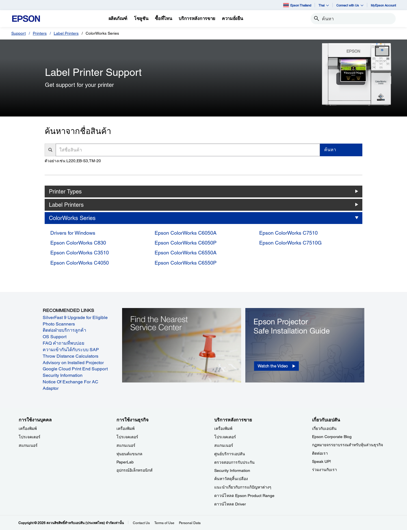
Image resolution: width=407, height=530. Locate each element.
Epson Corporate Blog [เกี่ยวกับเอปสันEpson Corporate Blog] (332, 436)
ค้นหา (330, 149)
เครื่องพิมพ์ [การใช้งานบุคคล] (28, 428)
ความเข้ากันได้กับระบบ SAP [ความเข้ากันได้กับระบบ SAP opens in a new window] (71, 349)
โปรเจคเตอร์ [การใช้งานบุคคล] (29, 437)
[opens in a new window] (304, 345)
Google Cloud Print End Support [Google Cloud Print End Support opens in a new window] (75, 368)
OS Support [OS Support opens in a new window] (54, 336)
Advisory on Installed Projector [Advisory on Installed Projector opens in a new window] (73, 362)
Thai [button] (324, 5)
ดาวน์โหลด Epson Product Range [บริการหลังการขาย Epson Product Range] (244, 495)
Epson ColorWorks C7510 (288, 233)
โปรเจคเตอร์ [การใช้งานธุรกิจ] (127, 437)
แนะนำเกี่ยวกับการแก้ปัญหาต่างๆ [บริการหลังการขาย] (242, 487)
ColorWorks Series (72, 218)
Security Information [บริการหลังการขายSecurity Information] (232, 470)
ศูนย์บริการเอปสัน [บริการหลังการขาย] (229, 454)
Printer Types (65, 191)
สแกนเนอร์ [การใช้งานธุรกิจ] (125, 445)
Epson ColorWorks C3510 (79, 253)
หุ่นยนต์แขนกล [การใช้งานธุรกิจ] (129, 454)
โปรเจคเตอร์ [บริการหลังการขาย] (225, 437)
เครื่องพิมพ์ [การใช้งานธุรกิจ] (125, 428)
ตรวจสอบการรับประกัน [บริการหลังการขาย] (234, 462)
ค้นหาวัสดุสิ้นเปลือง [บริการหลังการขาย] (231, 478)
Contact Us (141, 523)
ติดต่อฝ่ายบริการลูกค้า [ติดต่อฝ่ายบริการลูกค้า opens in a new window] (64, 330)
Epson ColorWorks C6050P (186, 243)
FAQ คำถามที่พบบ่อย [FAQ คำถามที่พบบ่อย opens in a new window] (63, 343)
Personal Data (190, 523)
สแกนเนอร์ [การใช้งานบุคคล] (28, 445)
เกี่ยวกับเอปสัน (324, 428)
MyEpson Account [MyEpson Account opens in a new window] (383, 5)
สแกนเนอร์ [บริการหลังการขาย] (223, 445)
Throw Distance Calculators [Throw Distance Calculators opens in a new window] (70, 356)
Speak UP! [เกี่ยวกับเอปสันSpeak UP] (321, 461)
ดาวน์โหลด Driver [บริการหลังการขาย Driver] (230, 504)
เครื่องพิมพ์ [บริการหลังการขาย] (223, 428)
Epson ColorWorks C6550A (186, 253)
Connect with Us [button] (349, 5)
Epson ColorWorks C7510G (290, 243)
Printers (40, 33)
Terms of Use (164, 523)
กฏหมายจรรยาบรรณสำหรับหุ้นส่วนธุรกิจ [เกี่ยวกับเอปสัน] (347, 445)
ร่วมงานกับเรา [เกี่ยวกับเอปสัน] (324, 469)
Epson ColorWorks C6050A (186, 233)
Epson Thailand (297, 5)
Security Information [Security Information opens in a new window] (63, 375)
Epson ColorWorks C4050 (79, 263)
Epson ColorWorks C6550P (186, 263)
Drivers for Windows (72, 233)
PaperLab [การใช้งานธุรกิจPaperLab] (125, 462)
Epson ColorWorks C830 (78, 243)
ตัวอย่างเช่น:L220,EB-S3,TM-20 (73, 161)
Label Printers (66, 33)
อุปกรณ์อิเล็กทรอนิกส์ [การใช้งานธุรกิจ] (134, 470)
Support (18, 33)
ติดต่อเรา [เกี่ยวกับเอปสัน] (320, 453)
